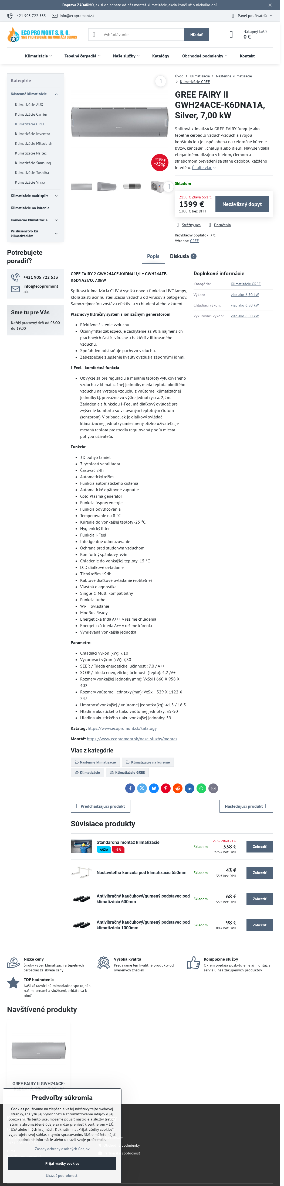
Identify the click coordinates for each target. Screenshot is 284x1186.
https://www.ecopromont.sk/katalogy (122, 728)
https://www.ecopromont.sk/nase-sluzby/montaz (132, 738)
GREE (194, 240)
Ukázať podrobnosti (62, 1175)
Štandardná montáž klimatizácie (128, 842)
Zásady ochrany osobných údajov (62, 1148)
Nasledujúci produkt (246, 806)
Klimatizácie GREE (246, 283)
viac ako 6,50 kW (245, 294)
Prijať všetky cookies (62, 1163)
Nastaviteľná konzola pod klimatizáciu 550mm (142, 872)
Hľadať (196, 34)
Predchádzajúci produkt (100, 806)
